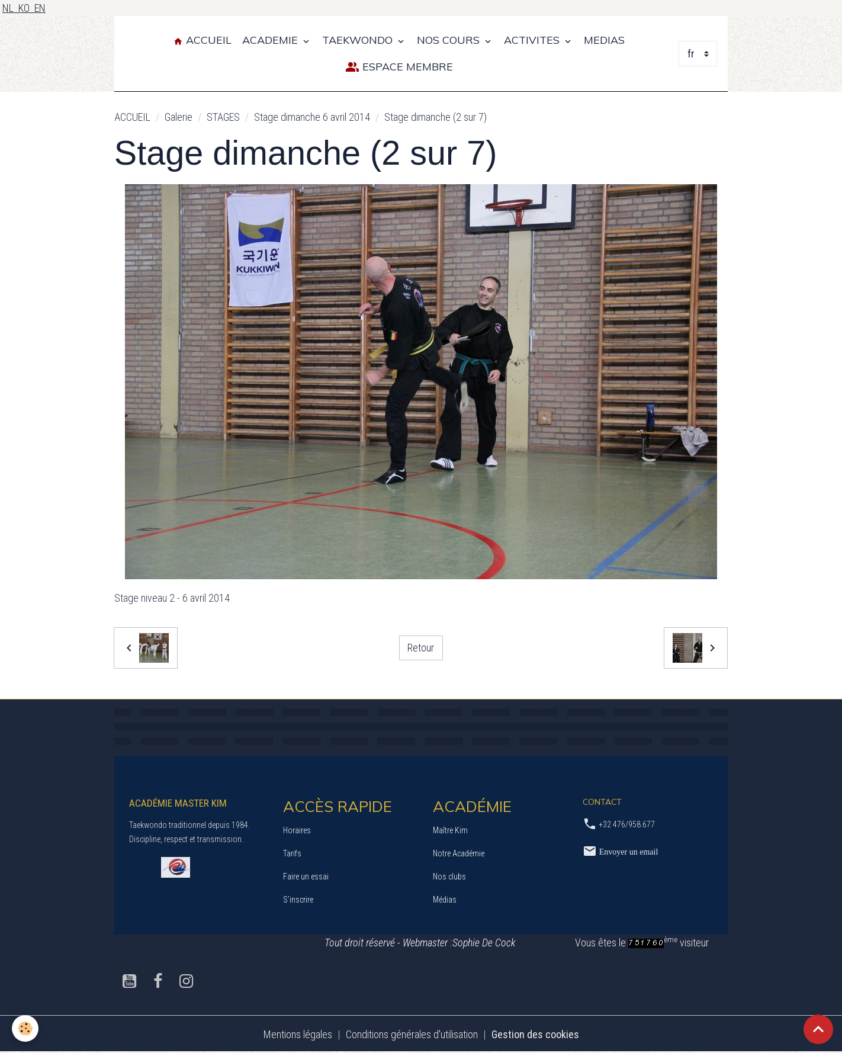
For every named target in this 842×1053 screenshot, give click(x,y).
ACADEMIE (271, 40)
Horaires (297, 830)
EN (40, 8)
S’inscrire (298, 899)
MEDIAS (604, 40)
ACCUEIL (132, 117)
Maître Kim (450, 830)
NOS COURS (450, 40)
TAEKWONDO (359, 40)
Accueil (202, 40)
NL (10, 8)
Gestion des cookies (535, 1034)
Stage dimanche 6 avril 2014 (312, 117)
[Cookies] (25, 1028)
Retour (420, 647)
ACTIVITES (533, 40)
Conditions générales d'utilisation (412, 1034)
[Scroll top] (818, 1029)
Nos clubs (449, 876)
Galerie (178, 117)
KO (26, 8)
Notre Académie (458, 853)
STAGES (223, 117)
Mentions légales (297, 1034)
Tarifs (292, 853)
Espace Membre (399, 67)
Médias (445, 899)
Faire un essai (306, 876)
